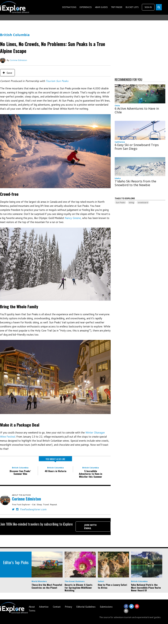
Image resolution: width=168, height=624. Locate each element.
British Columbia (15, 34)
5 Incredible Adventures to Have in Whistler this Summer (90, 473)
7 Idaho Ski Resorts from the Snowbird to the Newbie (135, 183)
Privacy (68, 606)
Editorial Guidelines (85, 606)
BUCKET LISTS (132, 7)
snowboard (143, 202)
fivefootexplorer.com (33, 509)
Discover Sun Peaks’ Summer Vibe (20, 472)
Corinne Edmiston (18, 60)
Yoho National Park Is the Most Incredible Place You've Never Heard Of (146, 587)
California (120, 142)
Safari (101, 581)
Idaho (118, 178)
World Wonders (39, 581)
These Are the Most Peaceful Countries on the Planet (47, 586)
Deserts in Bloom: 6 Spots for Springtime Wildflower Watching (78, 587)
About (32, 606)
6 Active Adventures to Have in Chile (137, 110)
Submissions (106, 606)
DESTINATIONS (69, 7)
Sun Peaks (120, 202)
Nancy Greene (73, 218)
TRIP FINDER (116, 7)
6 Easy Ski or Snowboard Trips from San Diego (137, 147)
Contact (57, 606)
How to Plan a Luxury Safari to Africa (112, 586)
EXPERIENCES (86, 7)
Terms (32, 610)
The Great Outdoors (75, 581)
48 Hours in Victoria (55, 471)
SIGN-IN (148, 7)
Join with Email (90, 526)
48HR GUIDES (101, 7)
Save (7, 73)
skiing (131, 202)
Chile (117, 105)
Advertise (43, 606)
